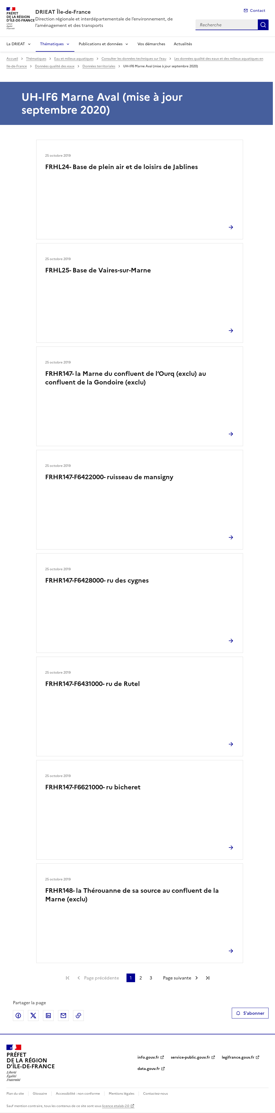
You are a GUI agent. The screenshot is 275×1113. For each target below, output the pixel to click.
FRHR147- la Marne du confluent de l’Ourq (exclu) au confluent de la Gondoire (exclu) (125, 378)
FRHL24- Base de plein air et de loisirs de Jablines (121, 167)
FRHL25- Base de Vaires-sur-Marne (98, 270)
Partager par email (63, 1015)
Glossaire (40, 1093)
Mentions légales (121, 1093)
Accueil (12, 58)
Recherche (263, 24)
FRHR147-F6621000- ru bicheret (92, 787)
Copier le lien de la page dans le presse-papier (78, 1015)
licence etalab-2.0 (115, 1106)
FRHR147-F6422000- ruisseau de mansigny (109, 477)
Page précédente (101, 978)
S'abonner (250, 1013)
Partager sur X (33, 1015)
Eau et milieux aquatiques (73, 58)
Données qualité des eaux (54, 66)
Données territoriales (98, 66)
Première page (67, 978)
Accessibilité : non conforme (78, 1093)
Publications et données (100, 44)
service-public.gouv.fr (190, 1057)
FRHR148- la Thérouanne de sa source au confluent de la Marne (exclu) (132, 895)
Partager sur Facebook (18, 1015)
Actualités (183, 44)
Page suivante (177, 978)
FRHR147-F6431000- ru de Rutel (92, 684)
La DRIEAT (15, 44)
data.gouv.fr (149, 1069)
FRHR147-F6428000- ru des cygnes (97, 580)
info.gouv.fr (148, 1057)
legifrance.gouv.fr (238, 1057)
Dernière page (207, 978)
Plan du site (15, 1093)
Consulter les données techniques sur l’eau (134, 58)
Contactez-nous (155, 1093)
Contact (257, 10)
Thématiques (52, 44)
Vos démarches (151, 44)
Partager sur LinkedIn (48, 1015)
